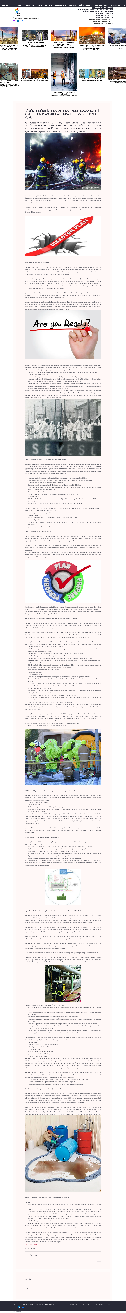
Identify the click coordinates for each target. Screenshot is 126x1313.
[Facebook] (22, 21)
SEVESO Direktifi (30, 1248)
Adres (78, 10)
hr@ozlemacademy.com (103, 23)
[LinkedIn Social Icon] (18, 21)
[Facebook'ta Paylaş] (26, 1255)
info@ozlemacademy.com (103, 21)
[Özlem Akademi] (14, 21)
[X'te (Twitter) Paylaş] (31, 1255)
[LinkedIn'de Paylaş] (36, 1255)
